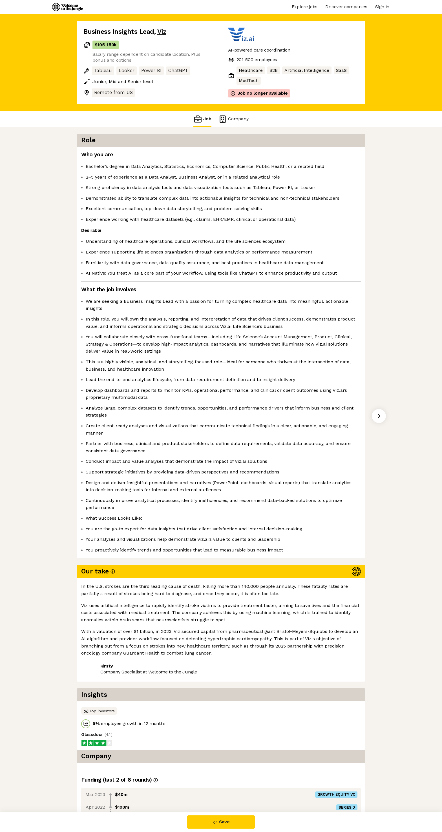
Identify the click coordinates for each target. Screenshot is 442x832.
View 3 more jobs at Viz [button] (148, 788)
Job (202, 119)
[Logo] (67, 7)
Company (233, 119)
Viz (161, 31)
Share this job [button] (99, 788)
